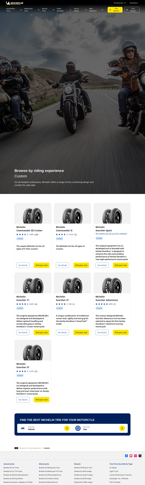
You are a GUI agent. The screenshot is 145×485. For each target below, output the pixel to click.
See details (23, 265)
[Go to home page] (14, 3)
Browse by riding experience (30, 448)
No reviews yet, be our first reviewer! (111, 233)
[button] (27, 234)
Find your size (41, 265)
